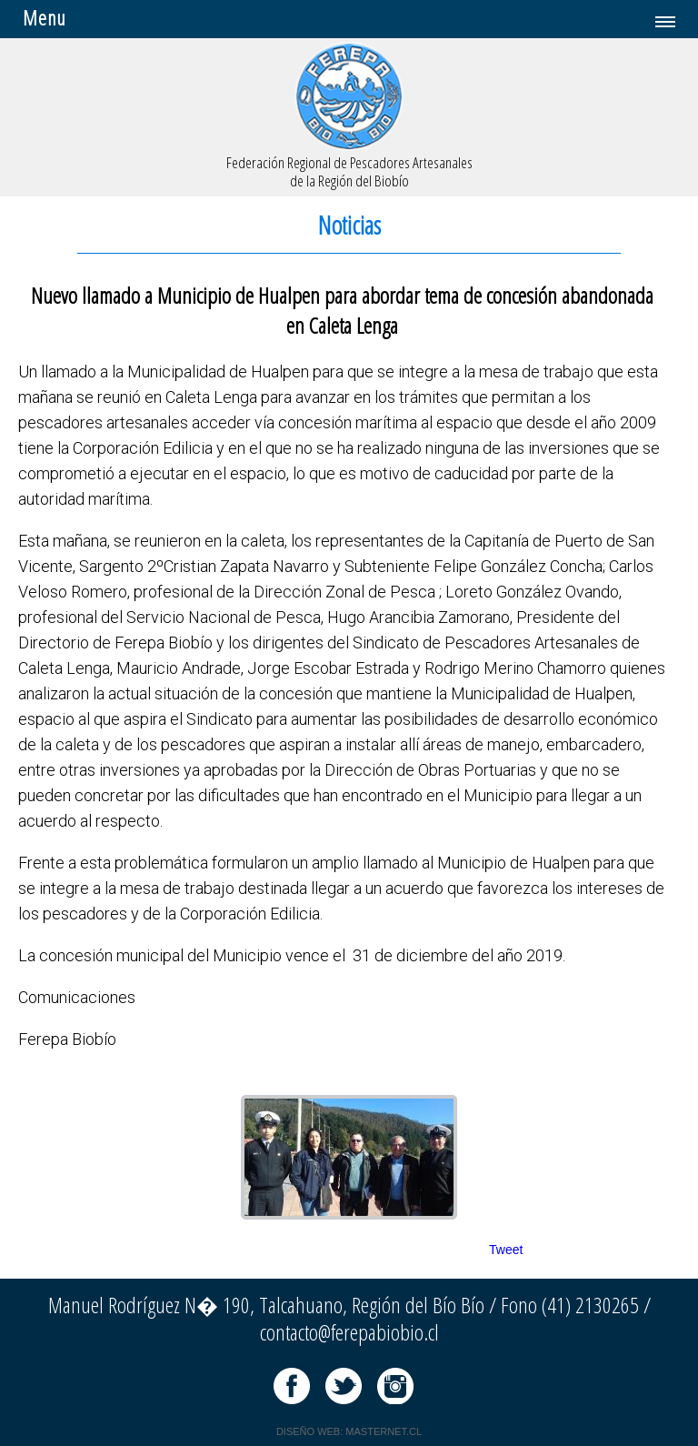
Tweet (506, 1249)
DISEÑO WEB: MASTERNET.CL (349, 1431)
